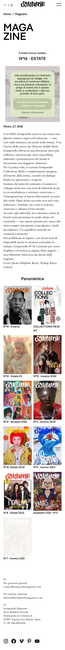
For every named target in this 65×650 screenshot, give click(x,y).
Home (7, 14)
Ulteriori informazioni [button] (32, 112)
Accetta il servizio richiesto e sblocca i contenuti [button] (32, 104)
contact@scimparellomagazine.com (22, 586)
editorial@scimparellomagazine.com (22, 597)
